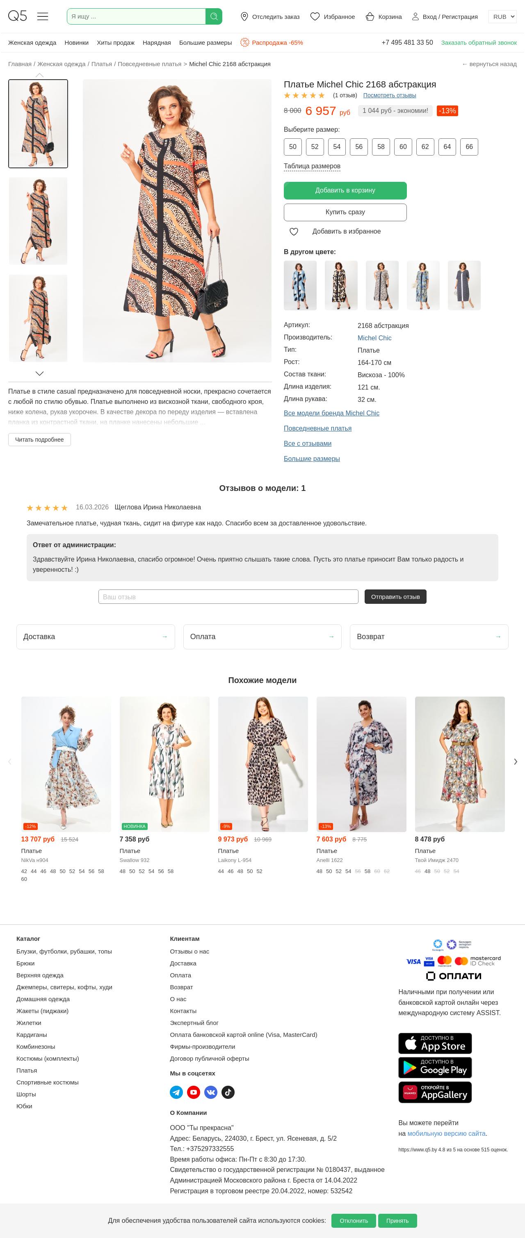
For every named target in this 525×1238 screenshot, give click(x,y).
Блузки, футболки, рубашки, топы (64, 951)
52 (315, 146)
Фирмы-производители (202, 1046)
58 (381, 146)
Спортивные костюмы (47, 1082)
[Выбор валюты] (502, 16)
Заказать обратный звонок (479, 42)
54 (337, 146)
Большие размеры (205, 42)
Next (515, 762)
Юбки (24, 1106)
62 (425, 146)
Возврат (181, 987)
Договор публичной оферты (209, 1058)
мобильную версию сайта (447, 1133)
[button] (39, 75)
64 (447, 146)
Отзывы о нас (189, 951)
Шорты (26, 1094)
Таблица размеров (312, 166)
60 (403, 146)
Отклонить (354, 1220)
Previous (9, 762)
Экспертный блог (194, 1022)
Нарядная (157, 42)
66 (469, 146)
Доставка (183, 963)
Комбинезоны (35, 1046)
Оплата (180, 975)
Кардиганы (31, 1034)
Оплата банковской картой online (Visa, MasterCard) (243, 1034)
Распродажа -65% (271, 42)
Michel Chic (375, 338)
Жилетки (28, 1022)
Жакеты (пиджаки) (42, 1010)
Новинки (76, 42)
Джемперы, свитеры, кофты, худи (64, 987)
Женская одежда (32, 42)
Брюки (25, 963)
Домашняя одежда (43, 998)
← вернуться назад (489, 63)
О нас (178, 998)
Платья (26, 1070)
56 (359, 146)
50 (293, 146)
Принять (397, 1220)
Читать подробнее (39, 439)
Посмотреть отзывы (389, 95)
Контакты (183, 1010)
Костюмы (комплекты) (47, 1058)
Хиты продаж (116, 42)
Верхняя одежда (40, 975)
